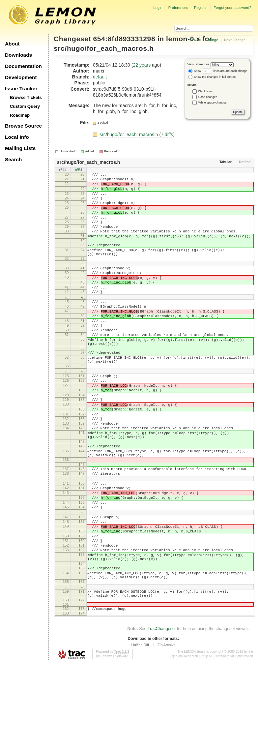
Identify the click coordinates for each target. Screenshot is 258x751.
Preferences (178, 8)
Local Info (17, 137)
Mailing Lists (20, 148)
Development (21, 77)
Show (194, 71)
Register (201, 8)
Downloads (18, 55)
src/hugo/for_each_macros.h (104, 48)
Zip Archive (166, 733)
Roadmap (20, 115)
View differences (198, 64)
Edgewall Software (114, 744)
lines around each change (225, 71)
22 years (142, 65)
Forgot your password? (232, 8)
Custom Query (25, 106)
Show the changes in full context (212, 76)
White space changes (212, 102)
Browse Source (23, 126)
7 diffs (167, 134)
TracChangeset (162, 716)
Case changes (207, 96)
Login (157, 8)
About (12, 43)
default (100, 76)
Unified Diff (140, 733)
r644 (62, 170)
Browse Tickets (26, 97)
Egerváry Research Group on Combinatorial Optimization (211, 744)
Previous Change (204, 40)
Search (13, 159)
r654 (78, 170)
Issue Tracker (21, 88)
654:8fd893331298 (124, 39)
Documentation (23, 66)
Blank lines (205, 91)
